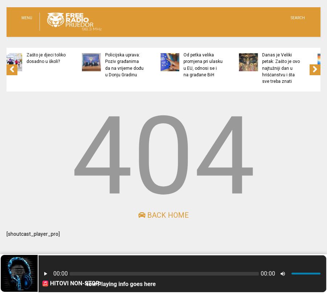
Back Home (163, 215)
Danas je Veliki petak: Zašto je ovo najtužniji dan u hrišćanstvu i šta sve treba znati (300, 68)
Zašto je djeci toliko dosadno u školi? (64, 58)
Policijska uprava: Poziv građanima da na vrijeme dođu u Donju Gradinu (143, 64)
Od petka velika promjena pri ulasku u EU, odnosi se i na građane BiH (221, 64)
